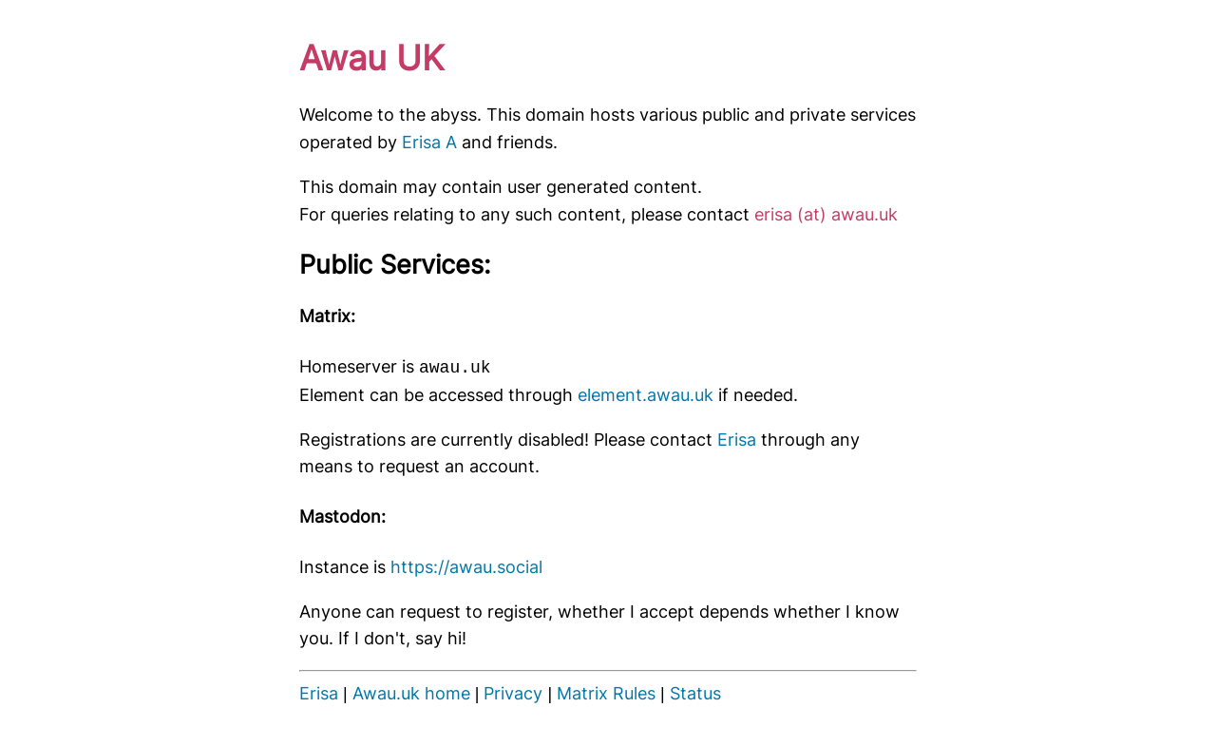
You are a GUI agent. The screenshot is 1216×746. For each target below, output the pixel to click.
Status (695, 693)
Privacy (513, 693)
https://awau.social (466, 567)
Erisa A (429, 142)
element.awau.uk (645, 395)
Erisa (736, 440)
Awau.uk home (411, 693)
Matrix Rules (606, 693)
